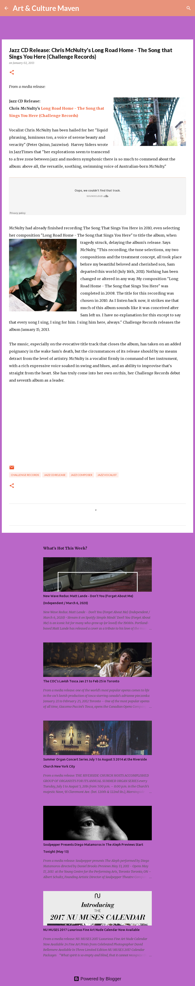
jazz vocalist (107, 475)
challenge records (25, 475)
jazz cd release (55, 475)
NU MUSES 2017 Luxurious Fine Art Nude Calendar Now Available (91, 930)
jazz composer (81, 475)
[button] (11, 73)
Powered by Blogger (97, 978)
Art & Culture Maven (46, 8)
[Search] (85, 8)
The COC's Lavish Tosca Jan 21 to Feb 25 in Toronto (81, 681)
